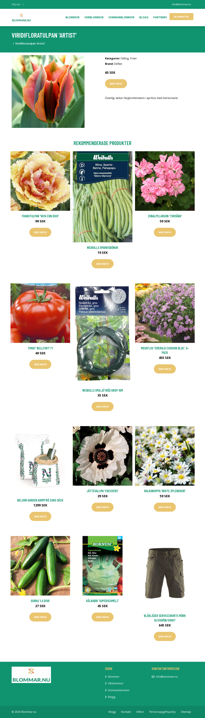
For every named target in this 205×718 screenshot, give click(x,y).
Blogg (143, 17)
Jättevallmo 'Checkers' (102, 491)
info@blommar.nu (181, 4)
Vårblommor (94, 17)
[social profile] (23, 4)
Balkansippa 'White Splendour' (164, 491)
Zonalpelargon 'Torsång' (165, 216)
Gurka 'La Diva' (40, 601)
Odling (125, 58)
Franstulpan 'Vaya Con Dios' (40, 216)
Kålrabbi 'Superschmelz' (102, 601)
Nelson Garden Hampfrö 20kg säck (40, 500)
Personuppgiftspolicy (162, 712)
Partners (160, 17)
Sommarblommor (121, 17)
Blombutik (181, 16)
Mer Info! (116, 83)
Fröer (133, 58)
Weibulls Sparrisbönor (102, 247)
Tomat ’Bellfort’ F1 (40, 348)
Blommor (72, 17)
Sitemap (186, 712)
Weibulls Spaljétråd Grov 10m (102, 390)
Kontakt (126, 712)
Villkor (140, 712)
